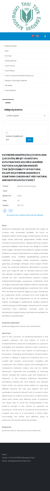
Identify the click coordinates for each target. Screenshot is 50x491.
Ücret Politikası (10, 90)
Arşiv (7, 51)
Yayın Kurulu (10, 66)
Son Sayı (8, 56)
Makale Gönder (11, 46)
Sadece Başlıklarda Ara (14, 138)
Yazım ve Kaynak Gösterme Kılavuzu (19, 76)
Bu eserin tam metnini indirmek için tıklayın (25, 215)
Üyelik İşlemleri (10, 61)
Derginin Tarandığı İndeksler (16, 81)
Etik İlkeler (8, 85)
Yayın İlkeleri (10, 71)
